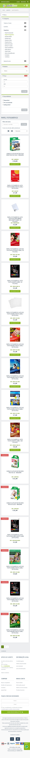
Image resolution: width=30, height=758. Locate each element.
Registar (23, 1)
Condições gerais (20, 661)
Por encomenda (7, 102)
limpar (26, 75)
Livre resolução (19, 666)
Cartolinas (7, 57)
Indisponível (6, 105)
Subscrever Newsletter (15, 712)
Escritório (15, 26)
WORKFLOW (19, 750)
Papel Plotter (7, 51)
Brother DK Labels (8, 44)
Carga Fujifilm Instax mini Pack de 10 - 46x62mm (15, 472)
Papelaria (15, 30)
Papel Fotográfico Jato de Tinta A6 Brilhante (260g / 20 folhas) (15, 314)
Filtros (4, 15)
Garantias (3, 687)
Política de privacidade (21, 663)
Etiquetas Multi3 (8, 36)
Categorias (6, 18)
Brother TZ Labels (8, 45)
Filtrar (24, 91)
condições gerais (4, 709)
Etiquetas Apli (8, 38)
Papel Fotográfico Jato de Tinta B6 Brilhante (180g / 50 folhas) (15, 377)
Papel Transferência (9, 47)
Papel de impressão (9, 33)
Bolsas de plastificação (10, 53)
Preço (4, 76)
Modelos (5, 66)
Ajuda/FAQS (3, 690)
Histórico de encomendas (21, 687)
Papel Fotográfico (9, 34)
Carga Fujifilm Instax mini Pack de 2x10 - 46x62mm (15, 503)
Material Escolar (15, 61)
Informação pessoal (20, 685)
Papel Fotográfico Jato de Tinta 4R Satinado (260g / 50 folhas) (15, 250)
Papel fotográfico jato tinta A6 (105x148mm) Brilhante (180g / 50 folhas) (15, 219)
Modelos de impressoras (6, 685)
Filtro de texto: (6, 121)
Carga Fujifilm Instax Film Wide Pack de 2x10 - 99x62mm (15, 154)
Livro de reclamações (20, 668)
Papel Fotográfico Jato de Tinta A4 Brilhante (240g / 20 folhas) (15, 568)
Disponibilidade (7, 96)
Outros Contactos (5, 672)
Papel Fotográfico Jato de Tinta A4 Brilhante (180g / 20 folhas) (15, 599)
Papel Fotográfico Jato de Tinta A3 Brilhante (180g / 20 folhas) (15, 409)
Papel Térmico (8, 49)
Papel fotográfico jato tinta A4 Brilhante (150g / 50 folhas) (15, 187)
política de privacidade (14, 709)
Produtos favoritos (20, 690)
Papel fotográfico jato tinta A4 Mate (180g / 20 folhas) (15, 282)
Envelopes (7, 55)
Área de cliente (19, 682)
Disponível (6, 100)
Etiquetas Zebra (8, 40)
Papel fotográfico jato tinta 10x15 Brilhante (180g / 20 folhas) (15, 536)
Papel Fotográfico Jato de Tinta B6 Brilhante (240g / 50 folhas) (15, 631)
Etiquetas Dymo (8, 42)
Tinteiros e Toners (15, 23)
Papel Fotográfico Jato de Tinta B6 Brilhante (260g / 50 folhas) (15, 345)
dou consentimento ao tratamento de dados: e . (11, 708)
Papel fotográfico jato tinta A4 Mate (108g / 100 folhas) (15, 441)
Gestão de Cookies (15, 734)
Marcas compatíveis (5, 682)
